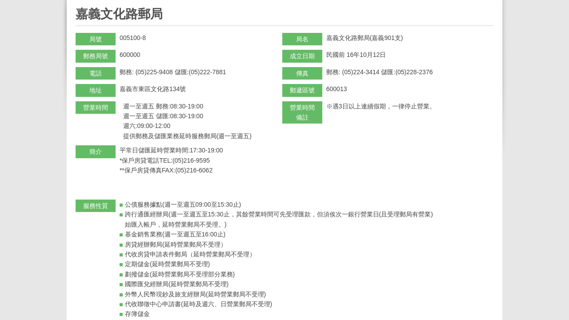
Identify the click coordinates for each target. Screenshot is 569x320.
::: (78, 4)
